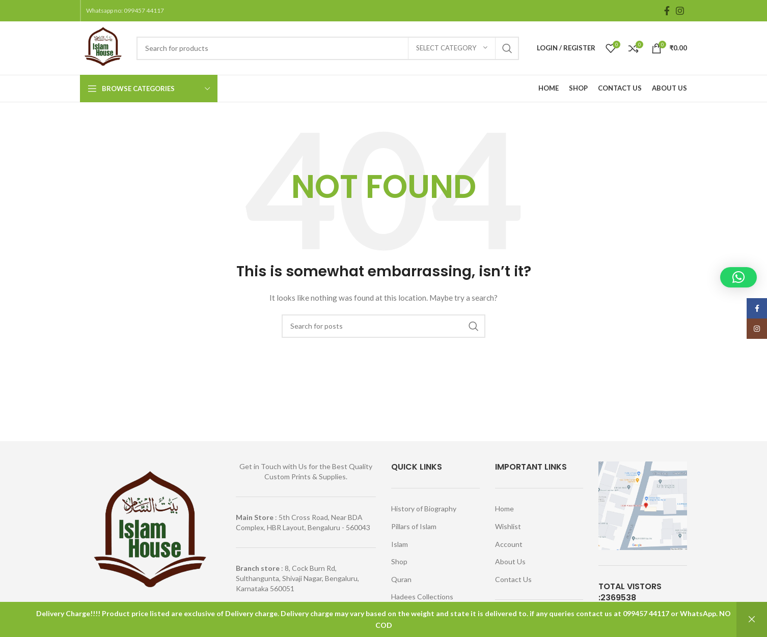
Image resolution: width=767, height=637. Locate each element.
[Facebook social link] (667, 10)
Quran (401, 579)
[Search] (327, 48)
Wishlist (508, 526)
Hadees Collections (422, 596)
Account (509, 544)
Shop (399, 561)
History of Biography (423, 508)
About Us (510, 561)
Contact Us (513, 579)
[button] (738, 277)
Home (504, 508)
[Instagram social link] (680, 10)
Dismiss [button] (751, 619)
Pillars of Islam (413, 526)
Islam (399, 544)
